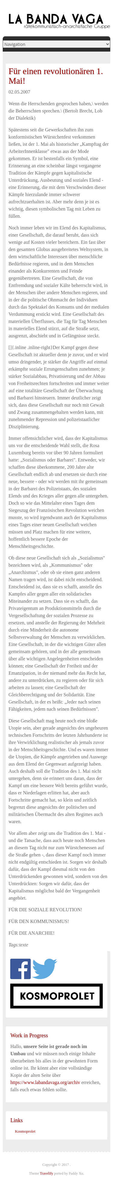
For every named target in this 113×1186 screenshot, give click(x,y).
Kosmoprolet (25, 1131)
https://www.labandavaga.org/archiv (45, 1082)
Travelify (46, 1173)
